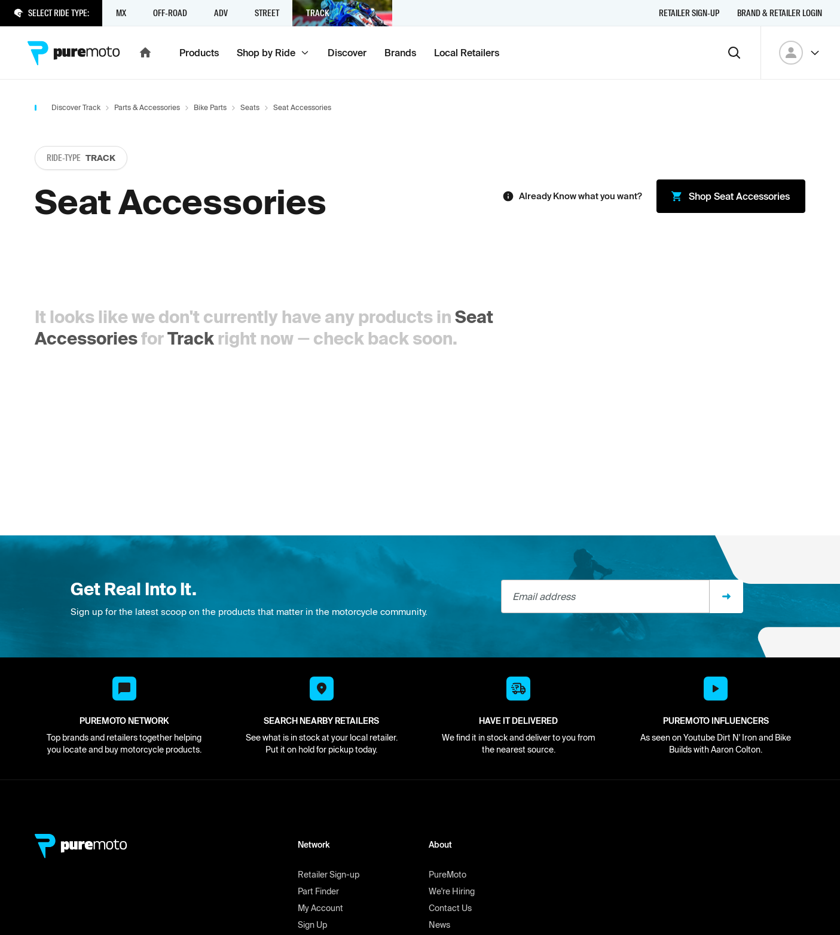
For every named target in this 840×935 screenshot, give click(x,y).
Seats (249, 107)
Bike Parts (210, 107)
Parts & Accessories (147, 107)
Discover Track (75, 107)
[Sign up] (726, 596)
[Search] (734, 52)
